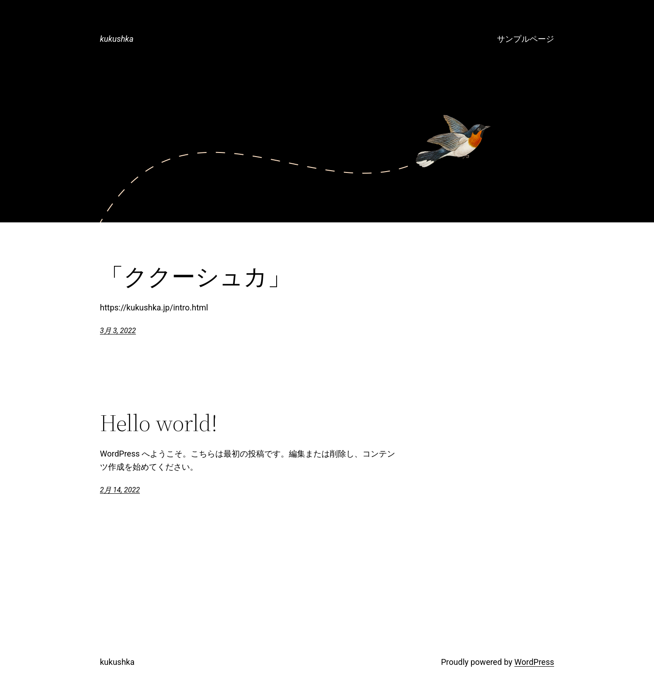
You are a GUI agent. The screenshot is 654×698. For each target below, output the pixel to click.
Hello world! (159, 423)
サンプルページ (525, 39)
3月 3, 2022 (118, 330)
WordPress (534, 662)
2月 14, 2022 (120, 490)
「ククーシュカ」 (195, 276)
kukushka (117, 39)
